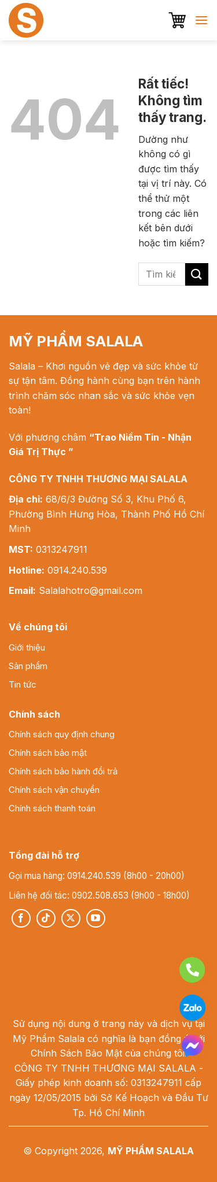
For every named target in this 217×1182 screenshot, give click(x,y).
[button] (177, 20)
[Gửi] (196, 274)
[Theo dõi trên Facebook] (21, 918)
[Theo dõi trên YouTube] (95, 918)
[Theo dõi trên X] (70, 918)
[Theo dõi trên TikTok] (46, 918)
